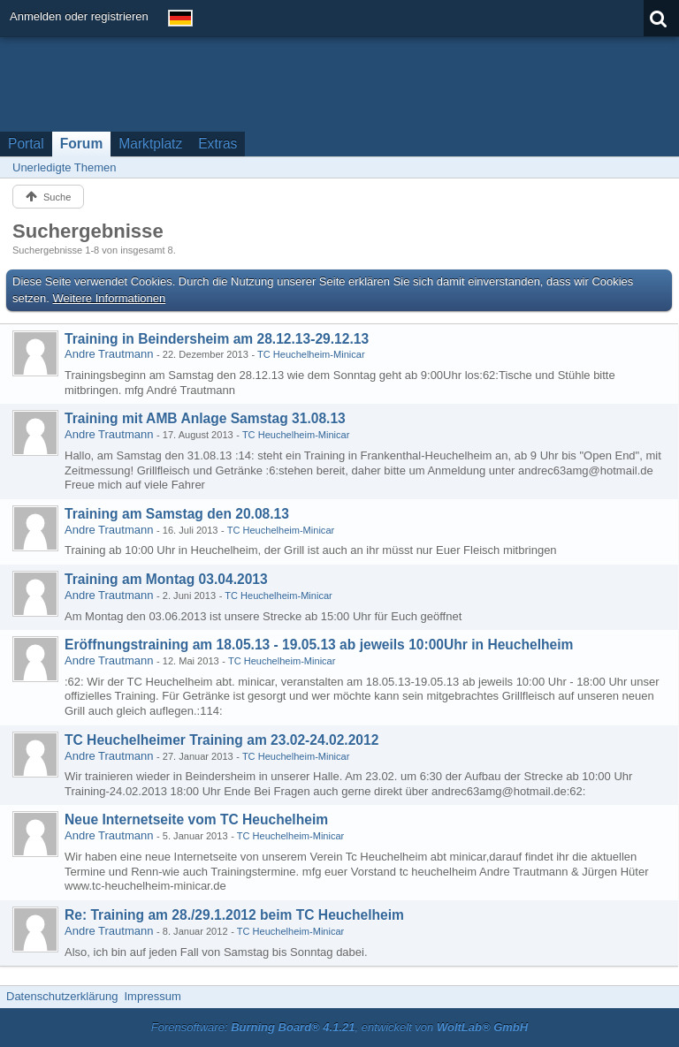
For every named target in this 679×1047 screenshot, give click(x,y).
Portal (26, 143)
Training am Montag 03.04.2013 (166, 579)
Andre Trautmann (109, 353)
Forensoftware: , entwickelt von (339, 1027)
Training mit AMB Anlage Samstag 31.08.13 (205, 418)
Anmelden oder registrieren (79, 16)
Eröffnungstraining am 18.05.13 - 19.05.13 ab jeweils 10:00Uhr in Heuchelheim (319, 644)
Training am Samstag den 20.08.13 (177, 513)
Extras (217, 143)
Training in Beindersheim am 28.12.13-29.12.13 (217, 338)
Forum (81, 143)
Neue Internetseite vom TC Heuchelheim (196, 819)
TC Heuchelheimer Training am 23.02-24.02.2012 (221, 739)
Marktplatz (150, 143)
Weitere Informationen (109, 298)
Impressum (152, 996)
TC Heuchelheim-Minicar (311, 354)
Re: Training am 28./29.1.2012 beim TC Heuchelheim (234, 914)
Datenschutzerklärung (62, 996)
